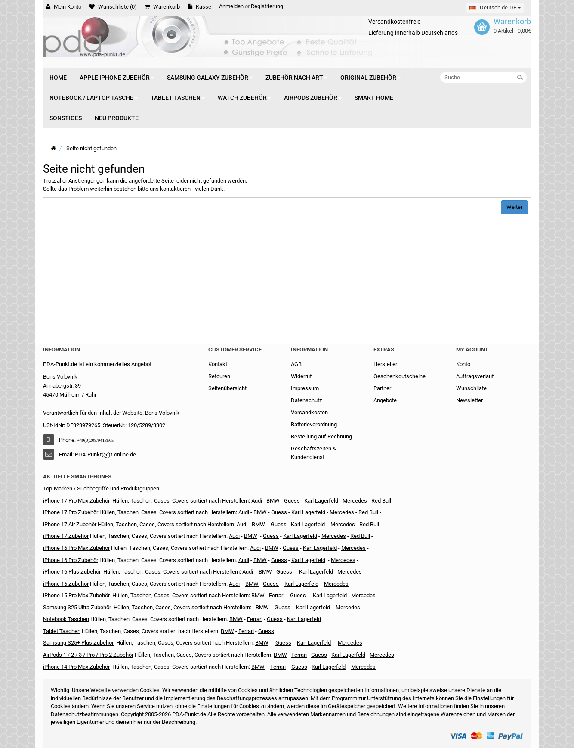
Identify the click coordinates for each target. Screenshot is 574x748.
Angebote (385, 400)
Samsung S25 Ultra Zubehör (77, 607)
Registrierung (267, 6)
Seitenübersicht (227, 388)
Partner (382, 388)
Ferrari (278, 667)
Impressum (305, 388)
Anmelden (231, 6)
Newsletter (469, 400)
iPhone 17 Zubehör (66, 536)
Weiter (514, 207)
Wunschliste (471, 388)
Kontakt (217, 364)
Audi (242, 524)
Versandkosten (309, 412)
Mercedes (355, 500)
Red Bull (381, 500)
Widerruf (301, 376)
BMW (250, 536)
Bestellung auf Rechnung (321, 436)
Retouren (219, 376)
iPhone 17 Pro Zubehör (70, 512)
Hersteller (385, 364)
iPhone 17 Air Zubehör (69, 524)
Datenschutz (306, 400)
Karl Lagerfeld (321, 500)
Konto (463, 364)
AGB (296, 364)
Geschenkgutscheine (399, 376)
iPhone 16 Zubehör (66, 583)
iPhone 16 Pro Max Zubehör (76, 548)
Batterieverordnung (314, 424)
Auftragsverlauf (475, 376)
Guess (292, 500)
